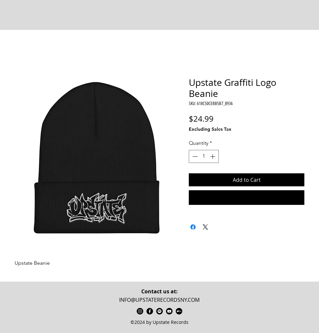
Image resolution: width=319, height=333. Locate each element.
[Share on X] (205, 227)
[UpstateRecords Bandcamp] (179, 311)
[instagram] (140, 311)
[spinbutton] (204, 156)
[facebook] (149, 311)
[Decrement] (194, 156)
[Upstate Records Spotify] (159, 311)
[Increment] (213, 156)
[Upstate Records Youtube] (169, 311)
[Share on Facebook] (193, 227)
